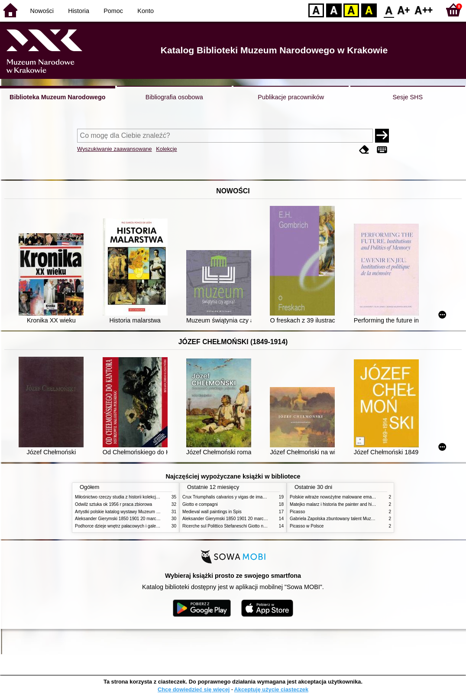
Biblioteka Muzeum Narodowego (57, 97)
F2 (424, 9)
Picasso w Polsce (307, 526)
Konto (145, 10)
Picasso (297, 511)
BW (334, 9)
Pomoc (113, 10)
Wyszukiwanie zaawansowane (114, 149)
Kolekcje (166, 149)
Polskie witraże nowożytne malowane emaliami (335, 497)
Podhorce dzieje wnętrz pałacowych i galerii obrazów (126, 526)
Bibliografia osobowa (174, 97)
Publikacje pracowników (291, 97)
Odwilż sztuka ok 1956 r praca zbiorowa (113, 504)
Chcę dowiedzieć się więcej (194, 689)
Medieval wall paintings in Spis (212, 511)
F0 (389, 9)
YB (351, 9)
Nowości (42, 10)
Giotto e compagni (200, 504)
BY (368, 9)
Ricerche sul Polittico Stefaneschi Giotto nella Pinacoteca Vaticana (246, 526)
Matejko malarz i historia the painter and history (335, 504)
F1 (404, 9)
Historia (78, 10)
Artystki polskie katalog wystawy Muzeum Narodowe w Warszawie (139, 511)
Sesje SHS (407, 97)
